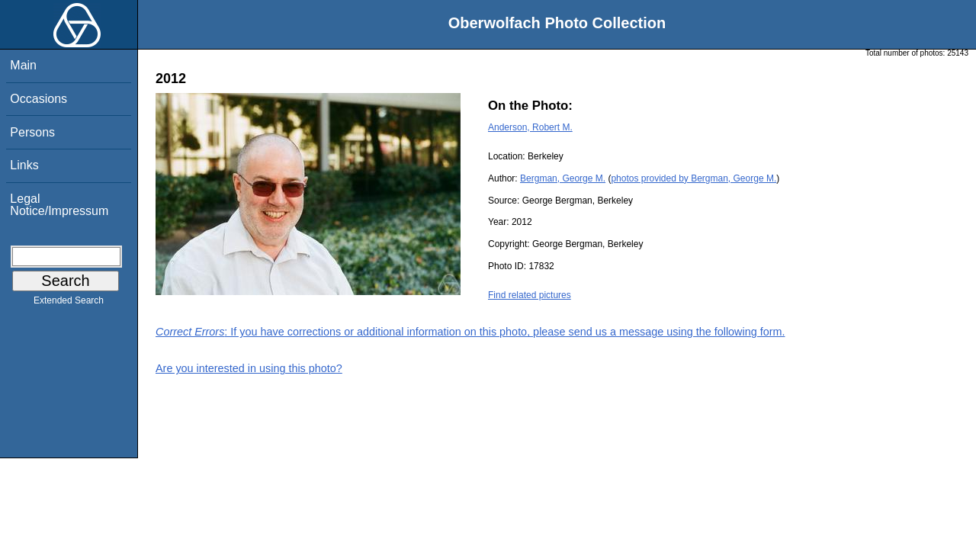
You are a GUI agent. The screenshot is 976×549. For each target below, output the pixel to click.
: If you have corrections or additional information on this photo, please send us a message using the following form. (470, 332)
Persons (32, 132)
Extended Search (69, 303)
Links (24, 165)
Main (23, 65)
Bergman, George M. (562, 178)
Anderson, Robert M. (530, 127)
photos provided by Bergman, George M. (693, 178)
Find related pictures (529, 295)
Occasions (38, 98)
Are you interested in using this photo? (249, 368)
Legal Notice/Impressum (59, 204)
